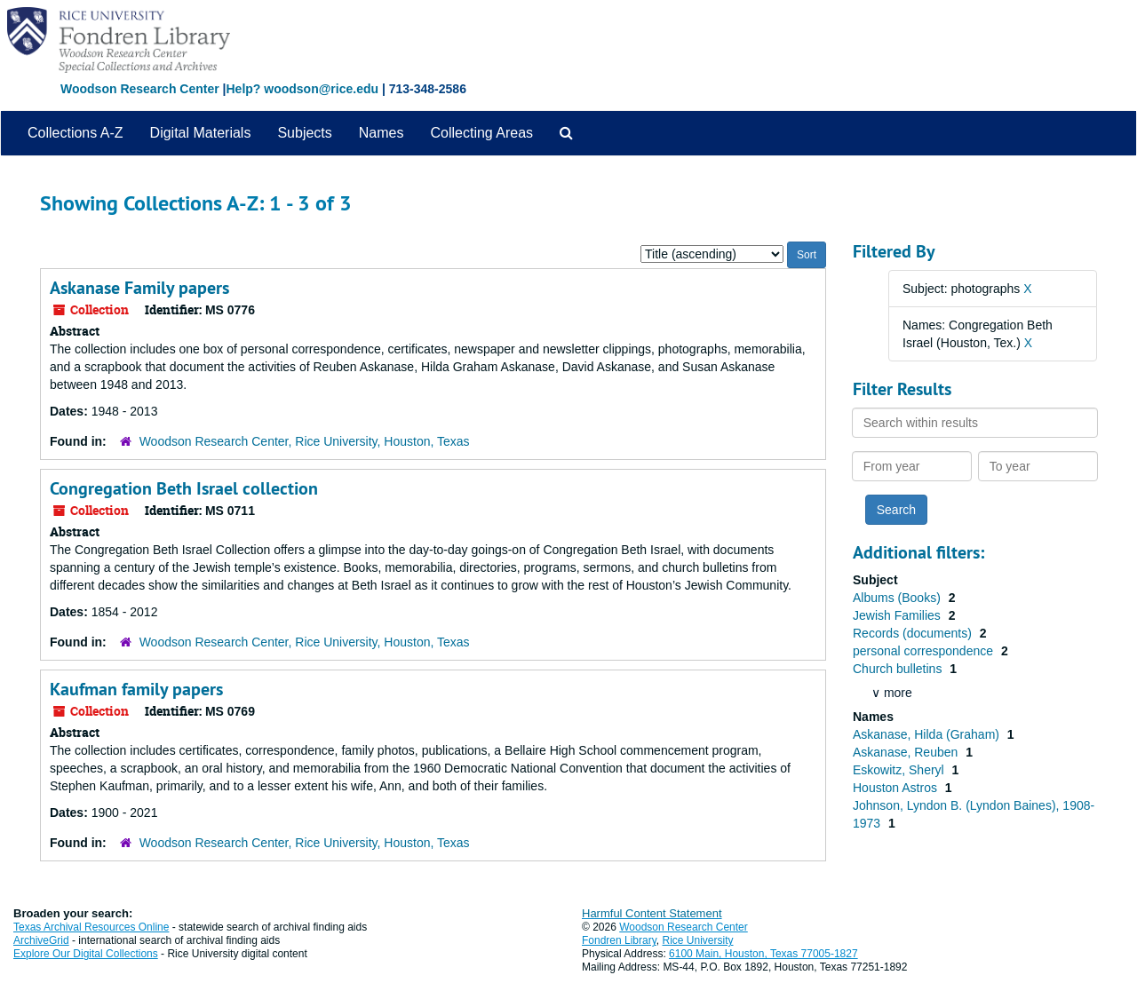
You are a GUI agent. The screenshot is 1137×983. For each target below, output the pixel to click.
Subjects (304, 132)
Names (381, 132)
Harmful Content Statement (652, 913)
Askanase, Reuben (907, 752)
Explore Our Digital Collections (85, 953)
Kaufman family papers (136, 689)
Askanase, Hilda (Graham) (928, 734)
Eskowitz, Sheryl (900, 770)
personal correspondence (925, 651)
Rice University (698, 940)
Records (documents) (914, 633)
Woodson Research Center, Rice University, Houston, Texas (304, 441)
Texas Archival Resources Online (91, 927)
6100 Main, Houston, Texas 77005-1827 (763, 953)
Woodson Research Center (139, 89)
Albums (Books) (898, 598)
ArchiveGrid (41, 940)
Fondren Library (619, 940)
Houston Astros (897, 788)
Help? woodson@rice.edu (302, 89)
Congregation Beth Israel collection (184, 488)
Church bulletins (899, 669)
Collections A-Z (75, 132)
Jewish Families (898, 615)
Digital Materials (200, 132)
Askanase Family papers (139, 287)
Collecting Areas (481, 132)
